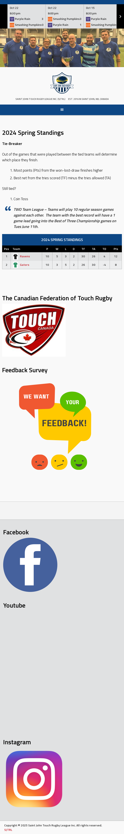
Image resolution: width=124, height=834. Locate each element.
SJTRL (8, 829)
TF (83, 249)
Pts (116, 249)
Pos (6, 249)
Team (16, 249)
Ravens (21, 256)
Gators (20, 264)
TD (104, 249)
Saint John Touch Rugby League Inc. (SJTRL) (40, 99)
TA (93, 249)
